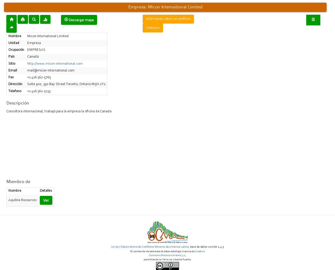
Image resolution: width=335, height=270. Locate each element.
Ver (46, 200)
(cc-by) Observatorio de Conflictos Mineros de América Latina (150, 247)
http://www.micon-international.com (55, 64)
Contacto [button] (153, 28)
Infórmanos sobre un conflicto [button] (168, 19)
